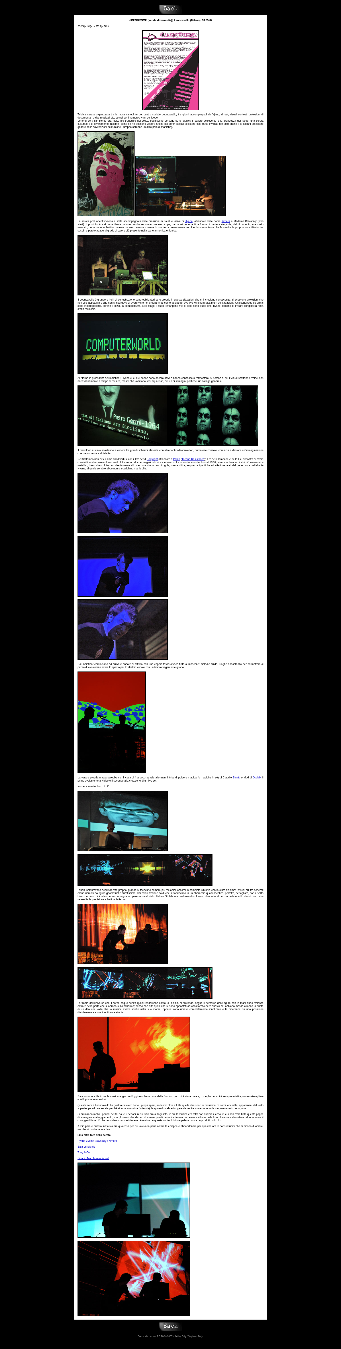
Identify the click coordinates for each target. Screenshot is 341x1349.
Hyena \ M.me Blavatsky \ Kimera (97, 1140)
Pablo (176, 459)
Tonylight (152, 459)
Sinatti (236, 777)
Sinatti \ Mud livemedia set (93, 1158)
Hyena (189, 221)
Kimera (226, 221)
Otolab (257, 777)
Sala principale (86, 1146)
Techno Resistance (193, 459)
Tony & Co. (84, 1152)
